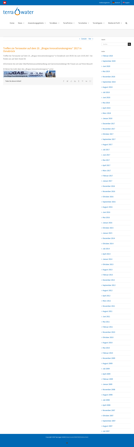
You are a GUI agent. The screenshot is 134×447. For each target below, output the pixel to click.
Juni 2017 (106, 155)
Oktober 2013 (108, 264)
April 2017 (106, 165)
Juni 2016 (106, 212)
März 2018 (107, 113)
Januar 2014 (107, 259)
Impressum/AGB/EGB (73, 437)
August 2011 (107, 311)
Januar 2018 (107, 118)
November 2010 (109, 332)
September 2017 (109, 139)
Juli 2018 (106, 92)
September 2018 (109, 82)
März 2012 (107, 301)
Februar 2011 (108, 327)
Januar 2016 (107, 222)
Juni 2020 (106, 66)
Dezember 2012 (109, 280)
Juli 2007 (106, 431)
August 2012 (107, 290)
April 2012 (106, 295)
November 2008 (109, 389)
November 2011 (109, 306)
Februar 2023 (108, 56)
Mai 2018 (106, 102)
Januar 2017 (107, 181)
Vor (90, 38)
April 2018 (106, 108)
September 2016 (109, 202)
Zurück (84, 38)
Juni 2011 (106, 316)
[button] (126, 23)
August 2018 (107, 87)
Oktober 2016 (108, 196)
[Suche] (129, 44)
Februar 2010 (108, 353)
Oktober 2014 (108, 243)
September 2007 (109, 421)
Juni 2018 (106, 97)
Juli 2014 (106, 248)
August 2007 (107, 426)
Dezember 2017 (109, 123)
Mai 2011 (106, 322)
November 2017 (109, 129)
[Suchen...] (114, 44)
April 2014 (106, 254)
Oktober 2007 (108, 415)
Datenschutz (84, 437)
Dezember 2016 (109, 186)
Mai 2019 (106, 71)
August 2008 (107, 394)
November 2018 (109, 76)
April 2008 (106, 405)
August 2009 (107, 363)
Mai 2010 (106, 348)
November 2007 (109, 410)
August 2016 (107, 207)
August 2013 (107, 269)
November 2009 (109, 358)
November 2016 (109, 191)
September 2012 (109, 285)
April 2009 (106, 374)
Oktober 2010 (108, 337)
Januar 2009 (107, 384)
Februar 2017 (108, 175)
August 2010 (107, 342)
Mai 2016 (106, 217)
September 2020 (109, 61)
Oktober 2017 (108, 134)
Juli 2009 (106, 368)
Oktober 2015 (108, 228)
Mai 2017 (106, 160)
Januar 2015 (107, 233)
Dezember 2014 (109, 238)
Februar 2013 (108, 274)
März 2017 (107, 170)
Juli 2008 (106, 400)
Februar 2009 (108, 379)
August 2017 (107, 144)
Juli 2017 (106, 149)
